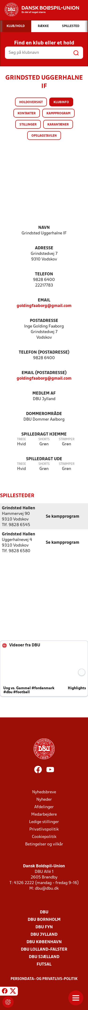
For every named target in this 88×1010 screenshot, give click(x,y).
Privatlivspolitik (44, 829)
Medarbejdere (44, 815)
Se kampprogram (62, 517)
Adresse (44, 248)
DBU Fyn (44, 927)
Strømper (66, 439)
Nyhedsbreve (44, 792)
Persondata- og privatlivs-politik (44, 979)
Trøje (21, 439)
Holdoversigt (31, 102)
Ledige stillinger (44, 822)
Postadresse (44, 321)
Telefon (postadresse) (44, 353)
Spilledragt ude (44, 459)
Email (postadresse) (44, 373)
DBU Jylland (44, 935)
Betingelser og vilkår (44, 844)
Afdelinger (44, 807)
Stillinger (28, 124)
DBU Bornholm (44, 920)
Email (44, 300)
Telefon (44, 274)
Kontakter (27, 113)
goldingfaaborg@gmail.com (44, 306)
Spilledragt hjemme (44, 434)
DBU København (44, 942)
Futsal (44, 964)
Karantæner (58, 124)
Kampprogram (58, 113)
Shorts (44, 439)
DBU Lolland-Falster (44, 950)
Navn (44, 228)
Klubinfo (61, 102)
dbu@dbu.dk (47, 889)
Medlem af (44, 393)
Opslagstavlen (44, 135)
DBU (44, 912)
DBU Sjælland (44, 957)
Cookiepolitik (44, 837)
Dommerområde (44, 414)
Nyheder (44, 800)
